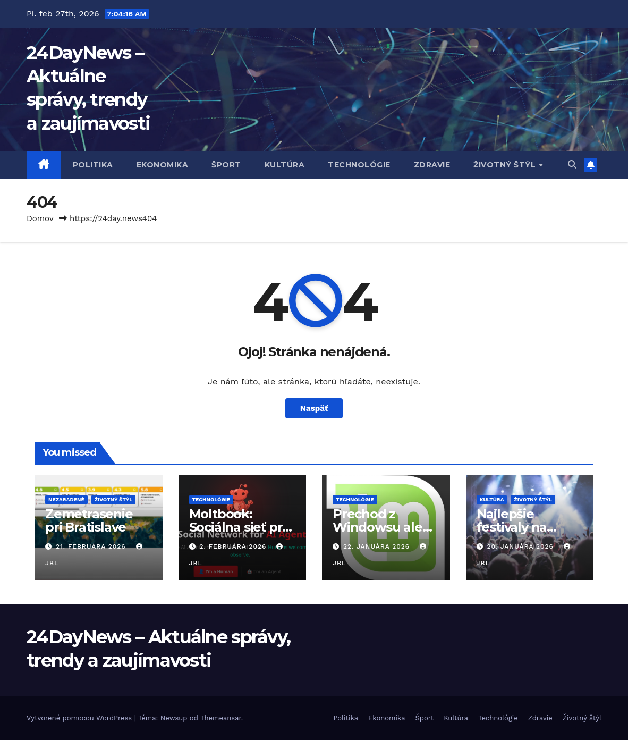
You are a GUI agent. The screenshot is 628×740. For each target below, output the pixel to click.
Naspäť (314, 408)
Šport (226, 165)
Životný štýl (505, 165)
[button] (572, 164)
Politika (93, 165)
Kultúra (285, 165)
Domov (40, 218)
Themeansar (220, 718)
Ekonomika (163, 165)
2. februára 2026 (234, 546)
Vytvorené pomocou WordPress (80, 718)
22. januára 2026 (377, 546)
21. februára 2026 (92, 546)
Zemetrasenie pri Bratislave (89, 520)
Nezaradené (66, 499)
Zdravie (432, 165)
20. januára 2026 (521, 546)
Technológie (359, 165)
